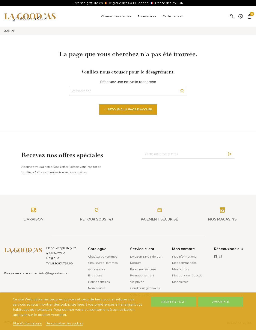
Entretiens (95, 275)
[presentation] (175, 169)
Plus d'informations (27, 323)
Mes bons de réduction (188, 275)
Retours (135, 262)
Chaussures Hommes (102, 262)
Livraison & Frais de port (146, 256)
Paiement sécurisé (143, 269)
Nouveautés (96, 288)
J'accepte (220, 302)
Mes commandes (184, 262)
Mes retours (180, 269)
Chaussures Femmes (102, 256)
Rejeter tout (173, 302)
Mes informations (184, 256)
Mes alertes (180, 282)
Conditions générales (145, 288)
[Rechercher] (128, 91)
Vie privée (137, 282)
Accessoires (96, 269)
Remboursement (142, 275)
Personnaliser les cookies (64, 323)
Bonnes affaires (99, 282)
